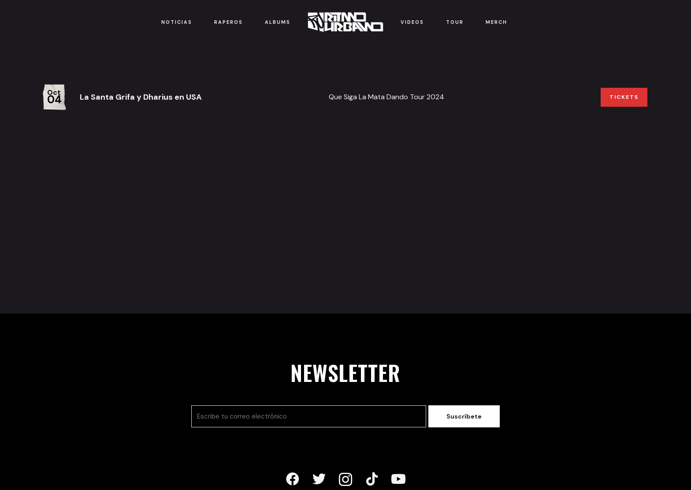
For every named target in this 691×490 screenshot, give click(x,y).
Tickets (624, 97)
